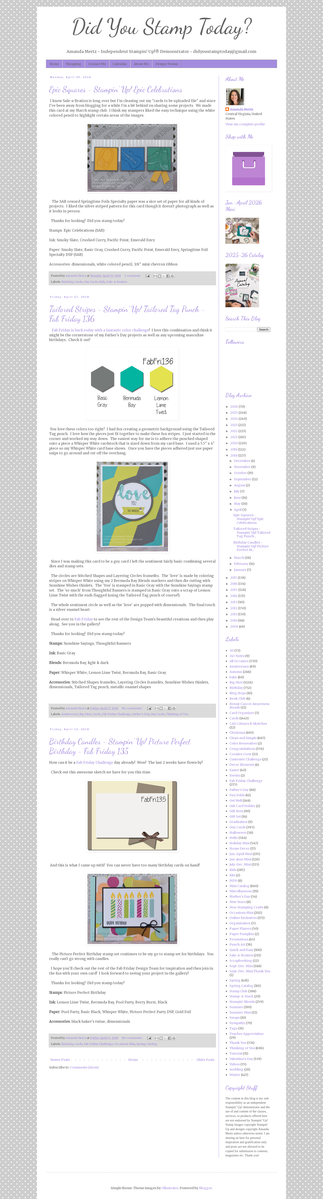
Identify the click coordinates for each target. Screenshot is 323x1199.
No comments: (132, 708)
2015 (234, 590)
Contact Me (97, 64)
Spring (234, 980)
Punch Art (237, 944)
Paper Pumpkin (241, 934)
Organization (240, 923)
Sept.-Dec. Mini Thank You (249, 971)
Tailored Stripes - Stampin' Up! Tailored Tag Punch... (251, 532)
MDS (233, 881)
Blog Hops (237, 693)
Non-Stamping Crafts (246, 907)
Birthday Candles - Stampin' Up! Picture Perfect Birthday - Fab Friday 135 (120, 746)
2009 (234, 627)
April (238, 510)
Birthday (67, 281)
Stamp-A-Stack (241, 996)
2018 (234, 455)
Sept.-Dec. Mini (241, 966)
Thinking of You (177, 714)
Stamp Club (238, 991)
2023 (234, 425)
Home (54, 64)
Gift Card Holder (242, 806)
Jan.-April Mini (240, 854)
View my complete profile (245, 124)
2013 (234, 602)
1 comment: (133, 275)
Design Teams (166, 64)
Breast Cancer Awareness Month (249, 706)
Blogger (205, 1188)
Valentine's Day (241, 1059)
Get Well (235, 801)
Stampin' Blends (242, 1002)
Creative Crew (240, 754)
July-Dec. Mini (240, 864)
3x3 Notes (236, 656)
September (243, 479)
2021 (234, 437)
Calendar (120, 64)
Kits (232, 875)
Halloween (237, 833)
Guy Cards (91, 281)
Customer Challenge (245, 759)
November (242, 467)
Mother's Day (239, 896)
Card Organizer (241, 713)
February (241, 564)
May (237, 504)
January (240, 570)
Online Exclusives (243, 918)
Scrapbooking (240, 961)
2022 (234, 431)
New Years (237, 902)
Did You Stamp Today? (162, 26)
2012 (234, 608)
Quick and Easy (241, 950)
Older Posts (205, 1060)
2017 (234, 578)
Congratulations (242, 749)
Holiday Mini (239, 843)
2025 (234, 413)
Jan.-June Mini (240, 859)
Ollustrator (170, 1188)
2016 (234, 584)
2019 (234, 449)
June (238, 498)
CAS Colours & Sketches (248, 724)
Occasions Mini (124, 1044)
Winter (234, 1075)
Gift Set (235, 816)
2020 (234, 443)
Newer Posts (60, 1060)
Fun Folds (237, 795)
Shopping (73, 64)
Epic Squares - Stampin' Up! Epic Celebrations (115, 89)
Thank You (237, 1043)
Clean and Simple (243, 738)
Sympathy (237, 1023)
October (240, 473)
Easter (234, 770)
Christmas (237, 733)
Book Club (237, 698)
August (240, 485)
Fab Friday (83, 619)
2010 (234, 620)
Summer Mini (240, 1012)
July (237, 491)
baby (233, 677)
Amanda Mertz (241, 109)
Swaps (234, 1018)
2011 (234, 614)
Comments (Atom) (84, 1067)
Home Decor (239, 848)
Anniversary (69, 714)
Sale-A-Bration (117, 281)
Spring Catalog (146, 1044)
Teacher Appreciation (246, 1034)
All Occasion (239, 661)
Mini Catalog (239, 886)
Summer (236, 1007)
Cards (78, 281)
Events (234, 775)
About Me (141, 64)
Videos (234, 1064)
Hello (233, 838)
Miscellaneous (240, 891)
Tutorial (235, 1053)
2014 (234, 596)
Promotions (238, 939)
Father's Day (140, 714)
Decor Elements (241, 765)
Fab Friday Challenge (116, 714)
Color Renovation (243, 743)
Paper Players (240, 929)
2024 (234, 419)
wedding (236, 1069)
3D (231, 650)
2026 (234, 407)
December (242, 461)
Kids (102, 281)
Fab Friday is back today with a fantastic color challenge (100, 330)
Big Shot (85, 714)
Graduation (238, 822)
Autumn (235, 672)
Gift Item (236, 811)
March (239, 558)
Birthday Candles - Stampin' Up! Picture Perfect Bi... (250, 546)
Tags (233, 1028)
